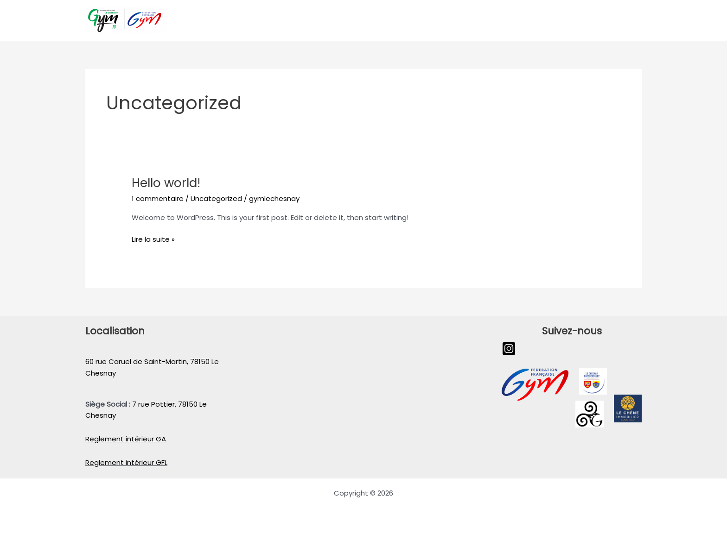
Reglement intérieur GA (125, 439)
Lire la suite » (153, 239)
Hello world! (166, 183)
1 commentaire (158, 198)
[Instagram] (509, 348)
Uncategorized (216, 198)
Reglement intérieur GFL (126, 462)
